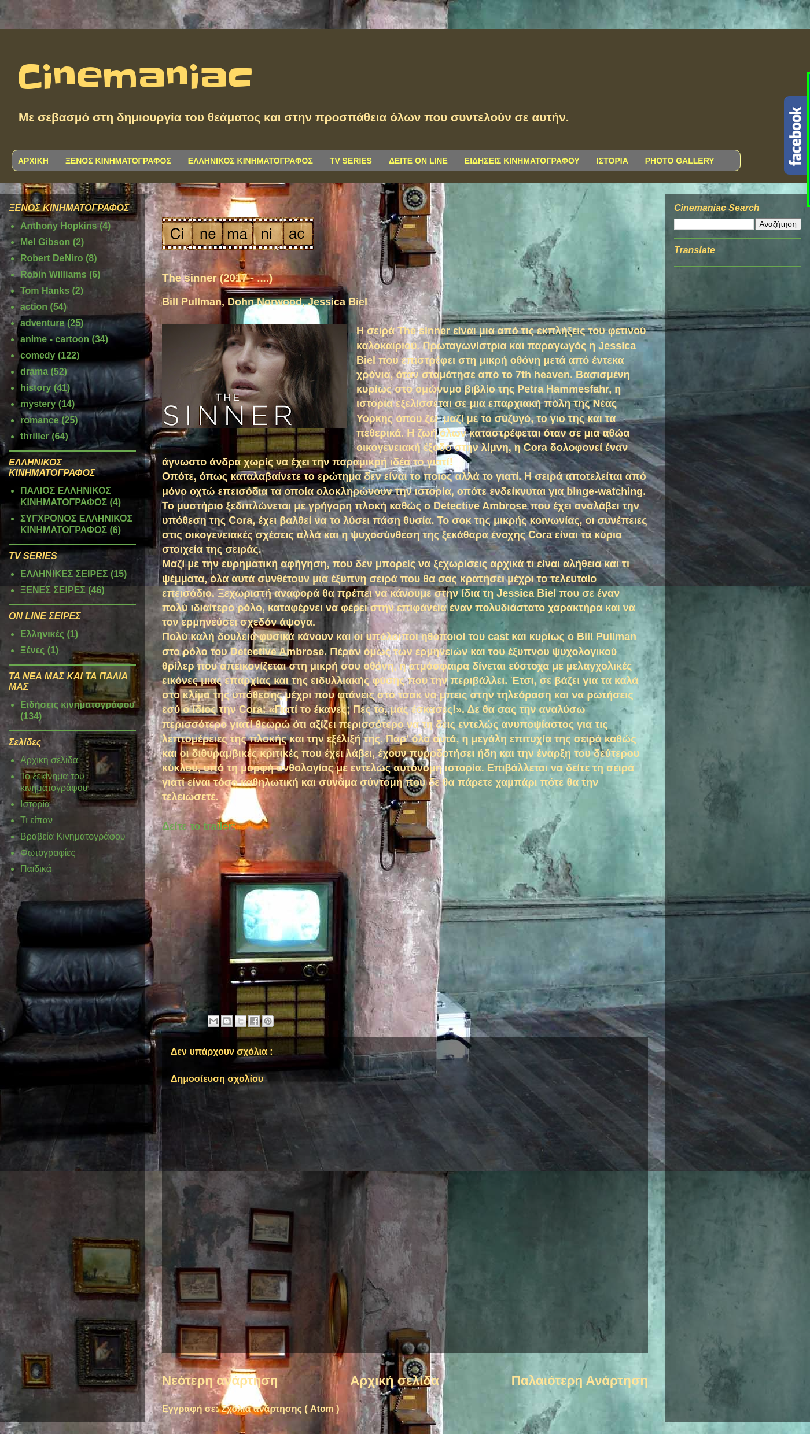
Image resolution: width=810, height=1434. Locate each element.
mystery (38, 404)
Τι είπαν (36, 820)
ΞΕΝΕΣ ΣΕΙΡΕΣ (53, 590)
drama (34, 371)
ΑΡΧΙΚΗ (33, 160)
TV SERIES (351, 160)
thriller (34, 436)
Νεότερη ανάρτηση (220, 1380)
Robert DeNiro (51, 258)
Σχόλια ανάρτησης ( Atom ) (280, 1409)
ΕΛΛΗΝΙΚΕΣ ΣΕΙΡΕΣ (64, 574)
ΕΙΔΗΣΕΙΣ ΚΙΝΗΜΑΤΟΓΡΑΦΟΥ (522, 160)
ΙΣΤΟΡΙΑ (612, 160)
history (35, 388)
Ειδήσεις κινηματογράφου (77, 704)
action (33, 307)
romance (39, 420)
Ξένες (32, 650)
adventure (42, 323)
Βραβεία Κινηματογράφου (73, 836)
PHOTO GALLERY (680, 160)
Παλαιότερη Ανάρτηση (579, 1380)
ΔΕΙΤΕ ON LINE (418, 160)
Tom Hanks (44, 290)
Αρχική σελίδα (394, 1380)
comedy (37, 355)
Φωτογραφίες (47, 853)
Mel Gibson (45, 242)
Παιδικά (35, 869)
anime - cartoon (54, 339)
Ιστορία (35, 804)
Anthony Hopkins (58, 226)
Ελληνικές (42, 634)
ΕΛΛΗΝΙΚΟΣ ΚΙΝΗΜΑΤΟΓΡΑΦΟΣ (250, 160)
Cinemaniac (135, 78)
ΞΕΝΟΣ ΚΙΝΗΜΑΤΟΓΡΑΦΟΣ (118, 160)
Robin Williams (53, 274)
